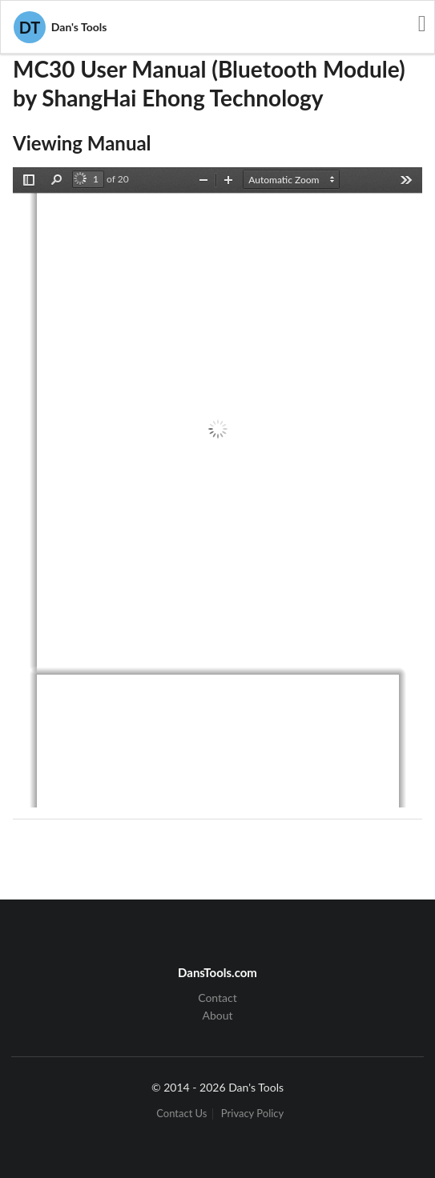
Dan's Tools (60, 27)
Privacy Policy (252, 1113)
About (217, 1015)
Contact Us (181, 1113)
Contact (217, 998)
